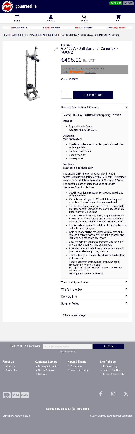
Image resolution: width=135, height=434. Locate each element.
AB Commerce (125, 416)
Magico (101, 416)
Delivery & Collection (47, 366)
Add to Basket (93, 95)
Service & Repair (45, 370)
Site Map (41, 374)
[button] (56, 49)
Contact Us (10, 370)
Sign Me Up (108, 346)
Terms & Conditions (111, 370)
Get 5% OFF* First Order (25, 346)
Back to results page (75, 315)
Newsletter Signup (78, 370)
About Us (9, 366)
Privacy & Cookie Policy (113, 374)
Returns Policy (109, 366)
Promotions (75, 366)
